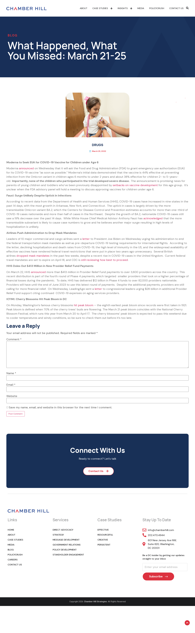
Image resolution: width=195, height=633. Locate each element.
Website (11, 396)
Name (11, 373)
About (83, 8)
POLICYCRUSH (156, 8)
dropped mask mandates (32, 256)
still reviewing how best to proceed (104, 260)
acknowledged (153, 218)
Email (10, 384)
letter (86, 239)
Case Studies (102, 8)
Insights (125, 8)
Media (140, 8)
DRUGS (97, 145)
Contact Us (176, 8)
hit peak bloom (83, 305)
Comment (14, 339)
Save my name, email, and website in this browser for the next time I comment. (60, 407)
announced (26, 168)
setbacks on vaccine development (135, 185)
